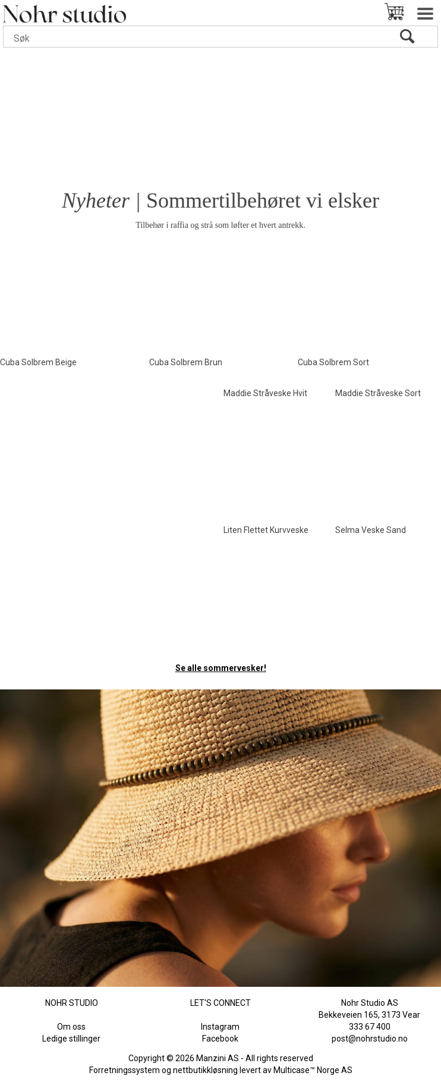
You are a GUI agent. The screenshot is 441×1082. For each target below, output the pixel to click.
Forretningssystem (124, 1070)
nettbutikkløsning (205, 1070)
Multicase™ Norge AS (312, 1070)
